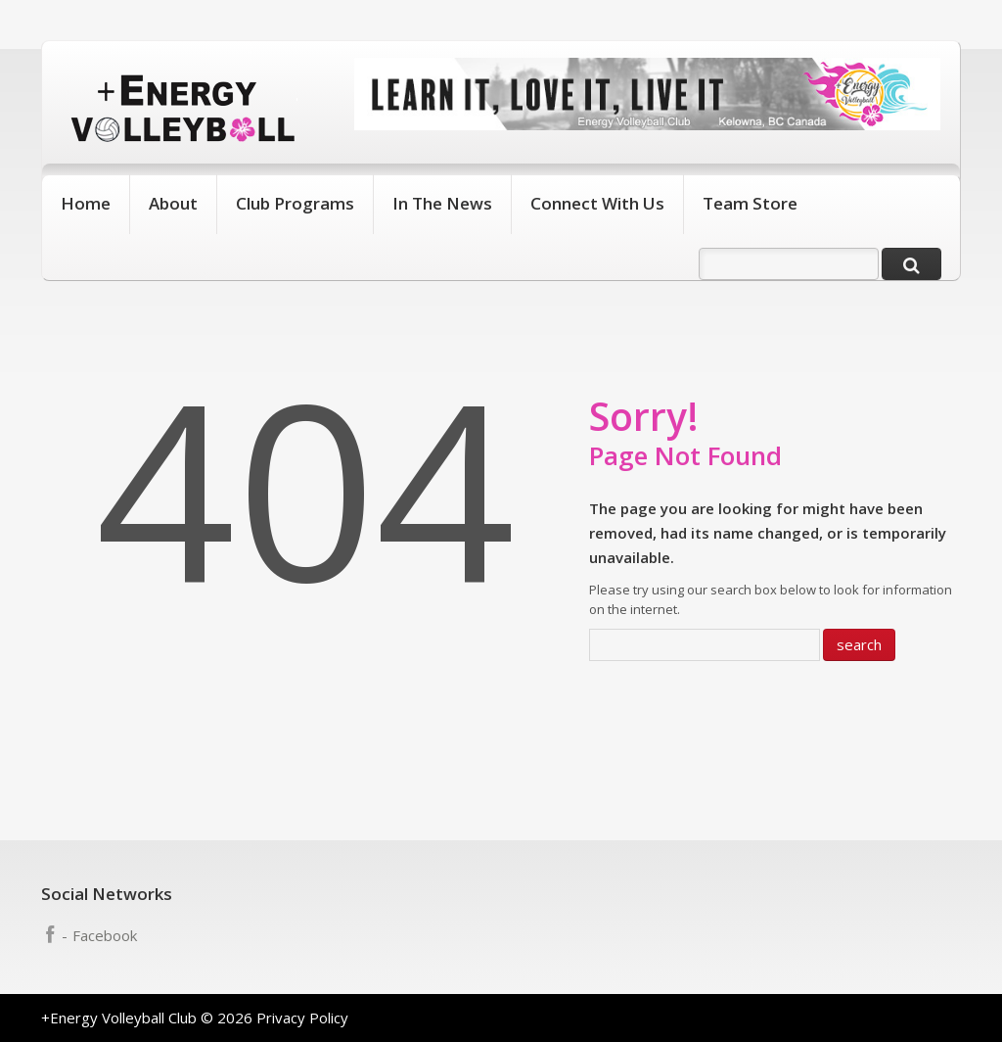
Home (86, 203)
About (173, 203)
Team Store (750, 203)
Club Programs (295, 203)
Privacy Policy (302, 1017)
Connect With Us (597, 203)
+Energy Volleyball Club (119, 1017)
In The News (442, 203)
